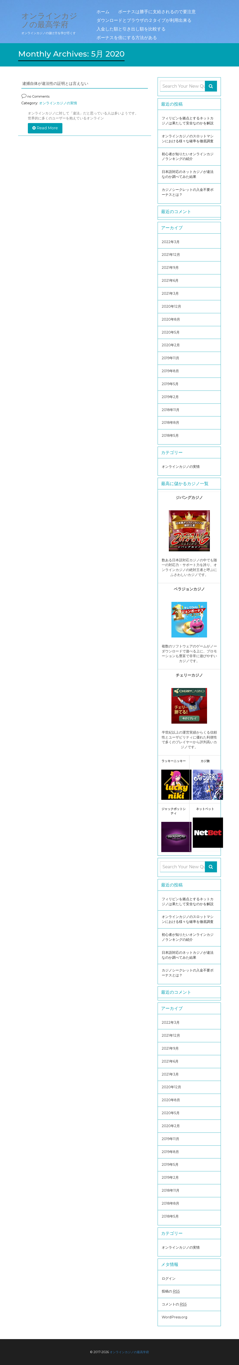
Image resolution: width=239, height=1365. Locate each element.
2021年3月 (170, 293)
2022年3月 (171, 242)
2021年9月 (170, 268)
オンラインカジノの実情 (58, 103)
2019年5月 (170, 384)
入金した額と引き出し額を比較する (131, 29)
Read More (45, 128)
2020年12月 (171, 306)
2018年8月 (170, 423)
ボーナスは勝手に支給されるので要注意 (157, 11)
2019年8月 (170, 371)
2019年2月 (170, 397)
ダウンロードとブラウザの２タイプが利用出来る (144, 20)
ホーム (103, 11)
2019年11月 (170, 358)
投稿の (171, 1291)
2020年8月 (171, 319)
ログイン (169, 1278)
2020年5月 (171, 332)
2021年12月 (171, 255)
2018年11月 (170, 410)
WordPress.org (174, 1317)
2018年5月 (170, 435)
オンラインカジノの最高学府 (129, 1352)
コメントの (174, 1304)
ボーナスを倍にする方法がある (127, 37)
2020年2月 (171, 345)
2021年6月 (170, 280)
